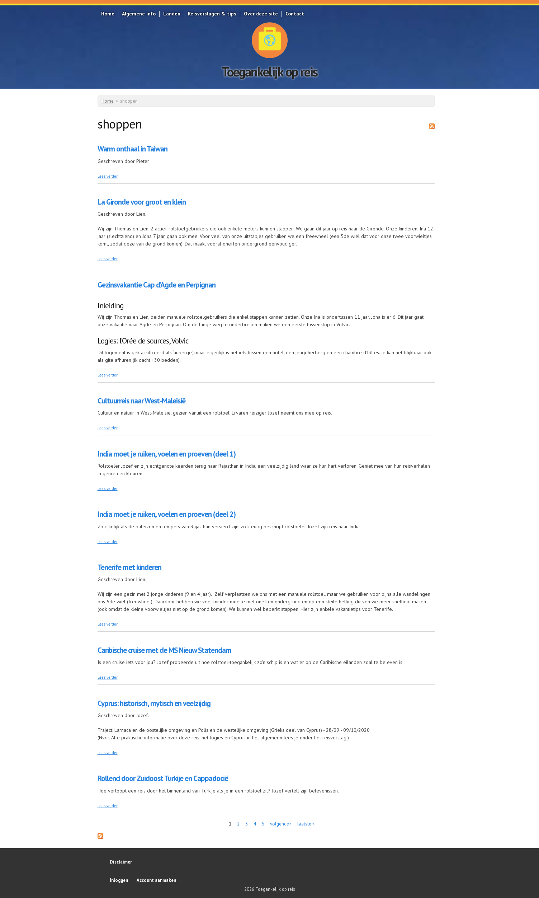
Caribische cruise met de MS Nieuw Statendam (164, 650)
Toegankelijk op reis (269, 71)
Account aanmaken (156, 880)
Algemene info (139, 13)
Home (107, 13)
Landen (171, 13)
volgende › (281, 824)
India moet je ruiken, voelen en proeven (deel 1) (167, 454)
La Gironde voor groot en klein (142, 202)
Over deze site (261, 13)
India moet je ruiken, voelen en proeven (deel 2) (167, 514)
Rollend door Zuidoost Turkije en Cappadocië (163, 778)
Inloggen (119, 880)
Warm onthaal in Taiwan (132, 149)
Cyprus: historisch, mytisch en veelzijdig (154, 703)
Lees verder (108, 176)
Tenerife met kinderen (129, 567)
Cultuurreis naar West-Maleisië (141, 401)
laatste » (306, 824)
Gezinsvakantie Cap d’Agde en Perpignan (157, 285)
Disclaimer (121, 862)
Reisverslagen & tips (212, 13)
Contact (294, 13)
